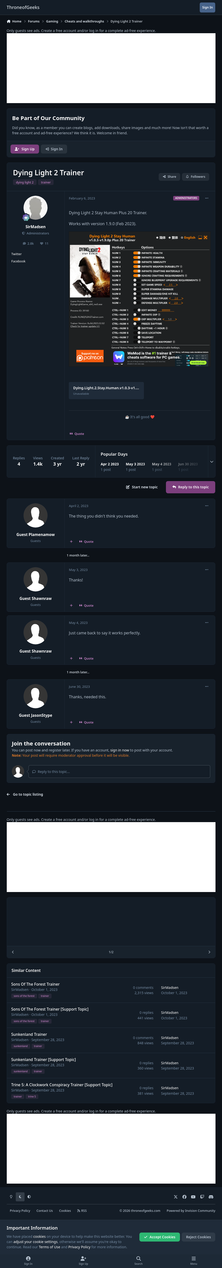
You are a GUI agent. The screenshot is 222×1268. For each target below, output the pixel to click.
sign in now (119, 750)
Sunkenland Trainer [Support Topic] (43, 1059)
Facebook (18, 261)
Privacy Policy (20, 1211)
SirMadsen (36, 226)
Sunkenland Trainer (29, 1034)
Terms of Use (49, 1247)
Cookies (65, 1211)
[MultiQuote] (71, 542)
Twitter (16, 254)
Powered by (191, 1211)
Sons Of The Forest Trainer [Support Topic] (49, 1009)
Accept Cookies (159, 1237)
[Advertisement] (111, 68)
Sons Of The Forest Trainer (35, 984)
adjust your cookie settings (35, 1241)
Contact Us (45, 1211)
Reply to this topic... (51, 771)
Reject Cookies (198, 1237)
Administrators (37, 233)
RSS (82, 1211)
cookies (39, 1236)
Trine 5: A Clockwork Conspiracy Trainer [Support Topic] (61, 1084)
